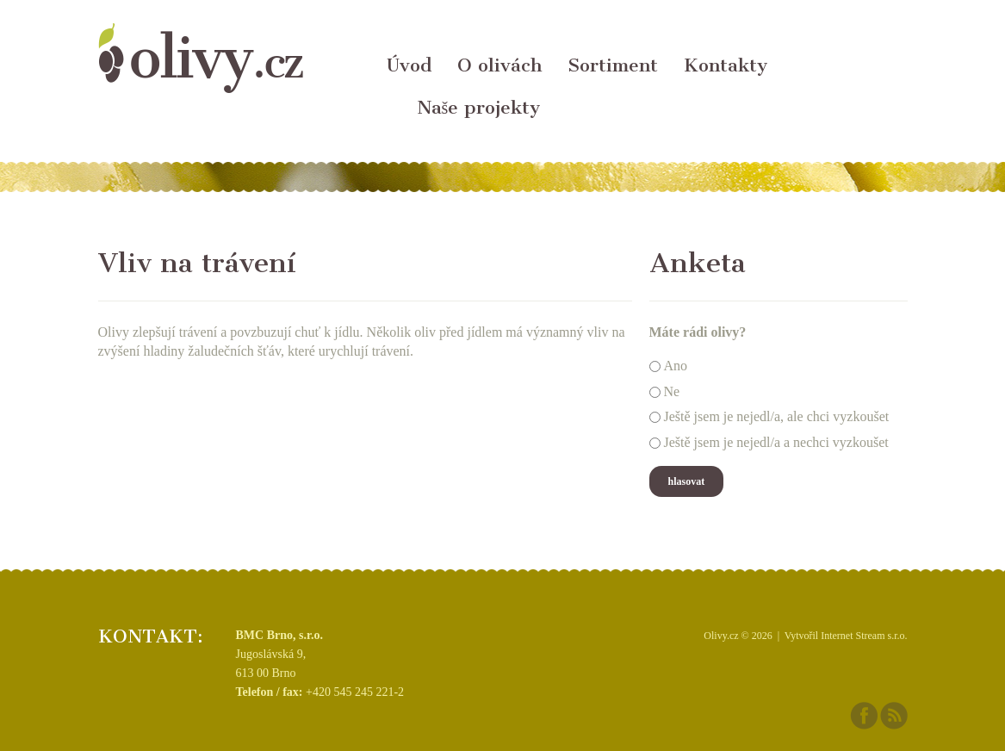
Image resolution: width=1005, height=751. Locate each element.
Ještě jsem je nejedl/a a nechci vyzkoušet (776, 442)
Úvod (409, 65)
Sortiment (613, 65)
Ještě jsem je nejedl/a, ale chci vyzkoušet (777, 417)
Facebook (864, 715)
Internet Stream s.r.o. (864, 636)
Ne (672, 391)
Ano (676, 365)
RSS (894, 715)
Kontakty (725, 65)
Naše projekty (479, 107)
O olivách (499, 65)
